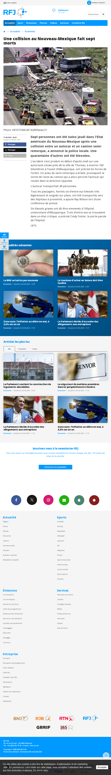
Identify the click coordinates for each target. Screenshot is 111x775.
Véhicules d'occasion (65, 595)
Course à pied (62, 569)
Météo (59, 609)
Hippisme (61, 550)
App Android (94, 500)
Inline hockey (62, 565)
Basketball (61, 531)
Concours (6, 642)
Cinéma (60, 599)
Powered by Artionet (11, 752)
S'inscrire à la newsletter (55, 467)
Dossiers (6, 550)
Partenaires (7, 682)
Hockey (60, 526)
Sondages (6, 638)
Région (5, 521)
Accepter (102, 767)
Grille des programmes (12, 609)
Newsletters (64, 500)
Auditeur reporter (10, 555)
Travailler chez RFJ (10, 677)
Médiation (7, 687)
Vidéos (53, 23)
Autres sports (62, 574)
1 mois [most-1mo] (34, 349)
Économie (30, 31)
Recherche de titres (10, 604)
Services (64, 23)
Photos (43, 23)
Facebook (16, 500)
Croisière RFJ (78, 23)
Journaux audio (9, 545)
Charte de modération (11, 692)
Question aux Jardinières (12, 623)
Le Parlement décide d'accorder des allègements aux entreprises (78, 323)
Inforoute (61, 618)
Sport (20, 23)
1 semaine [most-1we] (22, 349)
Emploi (60, 623)
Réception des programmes (14, 663)
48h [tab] (9, 349)
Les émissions (8, 595)
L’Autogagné (7, 628)
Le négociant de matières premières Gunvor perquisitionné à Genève (78, 386)
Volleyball (60, 536)
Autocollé (6, 633)
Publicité (6, 672)
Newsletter (7, 701)
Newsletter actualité (10, 560)
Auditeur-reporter (96, 3)
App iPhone (79, 500)
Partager (10, 144)
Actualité (10, 23)
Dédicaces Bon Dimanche (13, 614)
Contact (6, 696)
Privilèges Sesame (64, 604)
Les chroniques (9, 599)
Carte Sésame (8, 668)
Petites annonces (64, 614)
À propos (6, 658)
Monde (6, 531)
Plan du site (34, 745)
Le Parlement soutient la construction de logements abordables (27, 386)
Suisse (5, 526)
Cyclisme (60, 541)
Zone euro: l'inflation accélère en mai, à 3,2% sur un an (26, 323)
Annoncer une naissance (12, 618)
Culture (6, 541)
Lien (8, 155)
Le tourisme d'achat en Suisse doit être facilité (80, 282)
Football (60, 521)
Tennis (59, 555)
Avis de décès (62, 628)
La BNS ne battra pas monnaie (20, 280)
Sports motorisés (63, 560)
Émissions (31, 23)
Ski (58, 545)
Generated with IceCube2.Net (31, 752)
